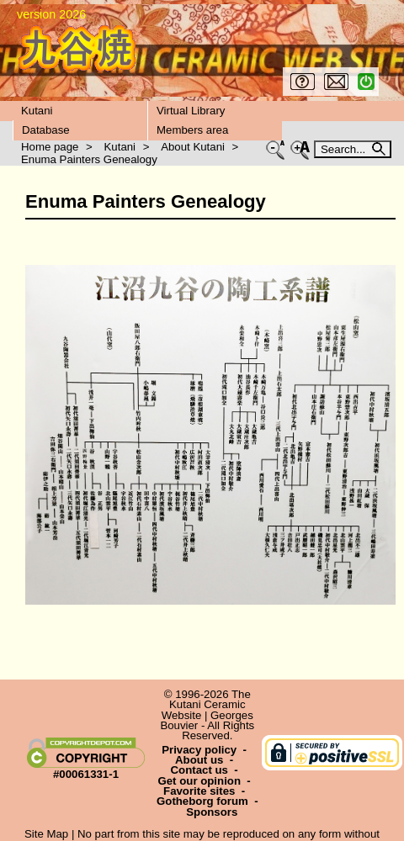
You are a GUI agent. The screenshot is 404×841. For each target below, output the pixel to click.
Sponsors (211, 812)
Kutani (37, 110)
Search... (345, 149)
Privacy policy (199, 749)
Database (46, 130)
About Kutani (193, 146)
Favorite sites (199, 791)
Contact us (199, 770)
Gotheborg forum (202, 801)
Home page (49, 146)
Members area (192, 130)
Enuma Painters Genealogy (89, 159)
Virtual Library (191, 110)
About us (199, 760)
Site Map (46, 834)
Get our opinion (199, 781)
